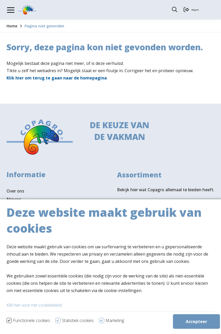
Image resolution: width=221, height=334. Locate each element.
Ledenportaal (20, 224)
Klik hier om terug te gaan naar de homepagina (57, 78)
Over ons (15, 191)
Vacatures (16, 208)
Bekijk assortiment (145, 208)
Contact (14, 216)
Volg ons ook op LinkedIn (32, 291)
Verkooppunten (31, 273)
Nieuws (14, 199)
